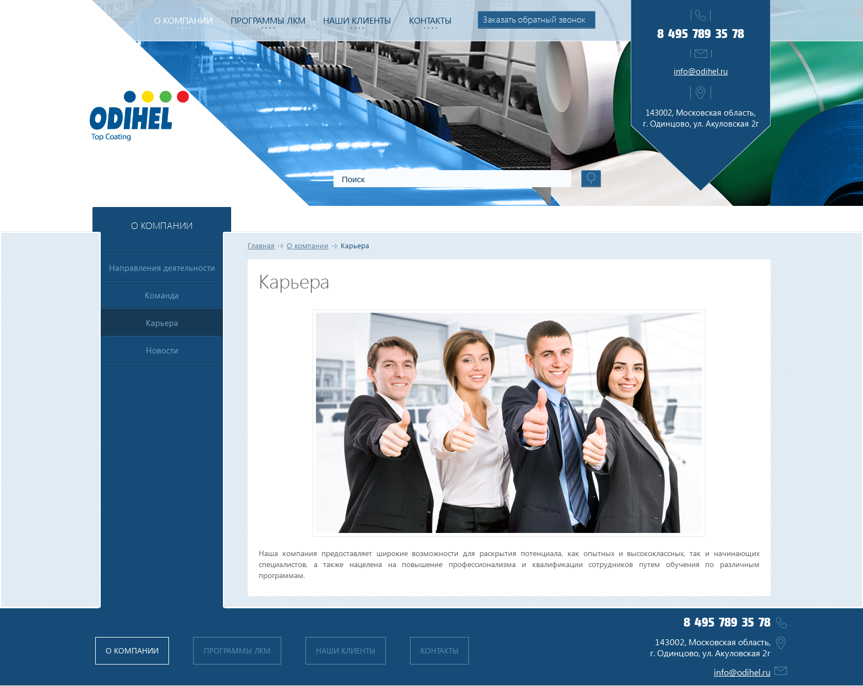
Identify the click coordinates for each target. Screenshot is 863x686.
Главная (261, 245)
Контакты (430, 20)
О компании (183, 20)
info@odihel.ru (701, 71)
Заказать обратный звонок (534, 19)
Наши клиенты (357, 20)
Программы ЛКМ (268, 20)
